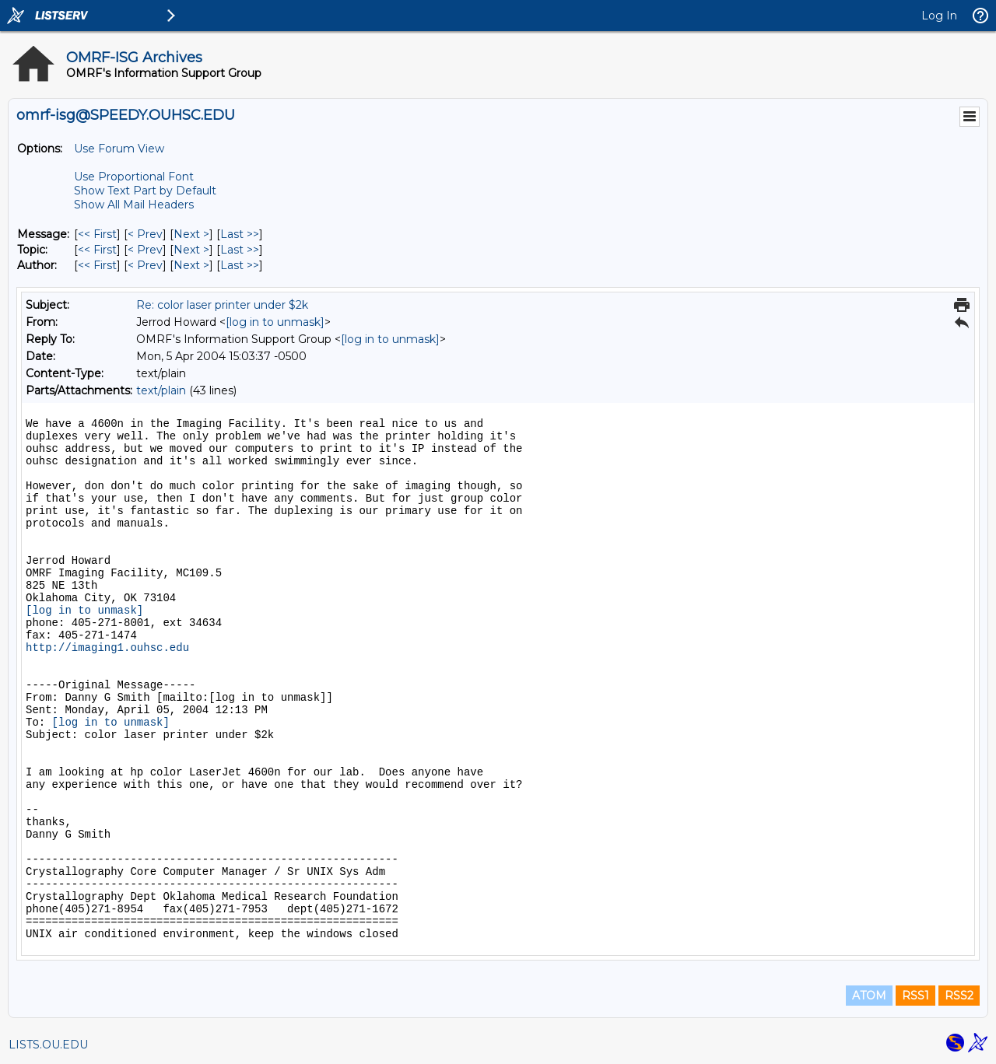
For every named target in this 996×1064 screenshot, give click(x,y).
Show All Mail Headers (134, 205)
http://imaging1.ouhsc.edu (107, 648)
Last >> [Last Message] (239, 234)
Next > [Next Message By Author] (191, 265)
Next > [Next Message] (191, 234)
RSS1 (915, 996)
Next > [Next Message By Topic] (191, 250)
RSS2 (959, 996)
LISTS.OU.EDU (48, 1045)
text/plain (161, 390)
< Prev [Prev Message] (145, 234)
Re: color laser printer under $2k (222, 305)
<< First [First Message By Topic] (97, 250)
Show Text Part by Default (145, 191)
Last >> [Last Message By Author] (239, 265)
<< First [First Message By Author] (97, 265)
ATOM (869, 996)
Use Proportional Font (134, 177)
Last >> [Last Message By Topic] (239, 250)
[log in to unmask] (275, 322)
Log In (939, 16)
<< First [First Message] (97, 234)
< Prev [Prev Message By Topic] (145, 250)
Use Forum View (119, 149)
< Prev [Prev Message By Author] (145, 265)
